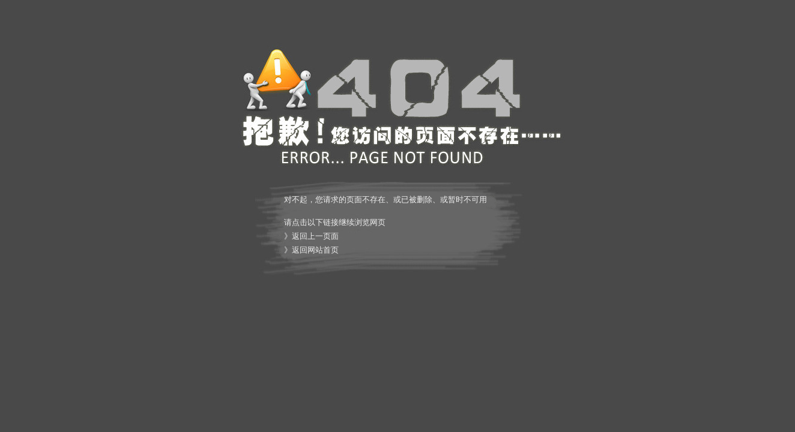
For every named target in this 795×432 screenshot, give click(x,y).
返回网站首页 (315, 249)
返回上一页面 (315, 236)
